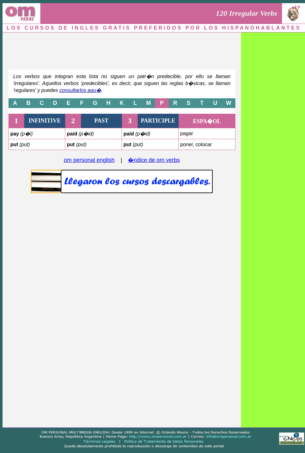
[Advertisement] (122, 49)
